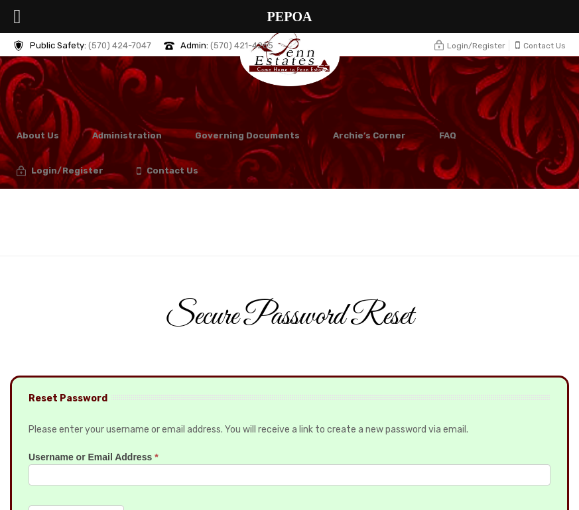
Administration (127, 135)
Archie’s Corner (369, 135)
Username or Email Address (94, 457)
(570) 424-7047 (119, 45)
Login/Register (60, 171)
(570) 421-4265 (241, 45)
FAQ (447, 135)
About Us (38, 135)
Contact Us (167, 171)
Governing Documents (247, 135)
